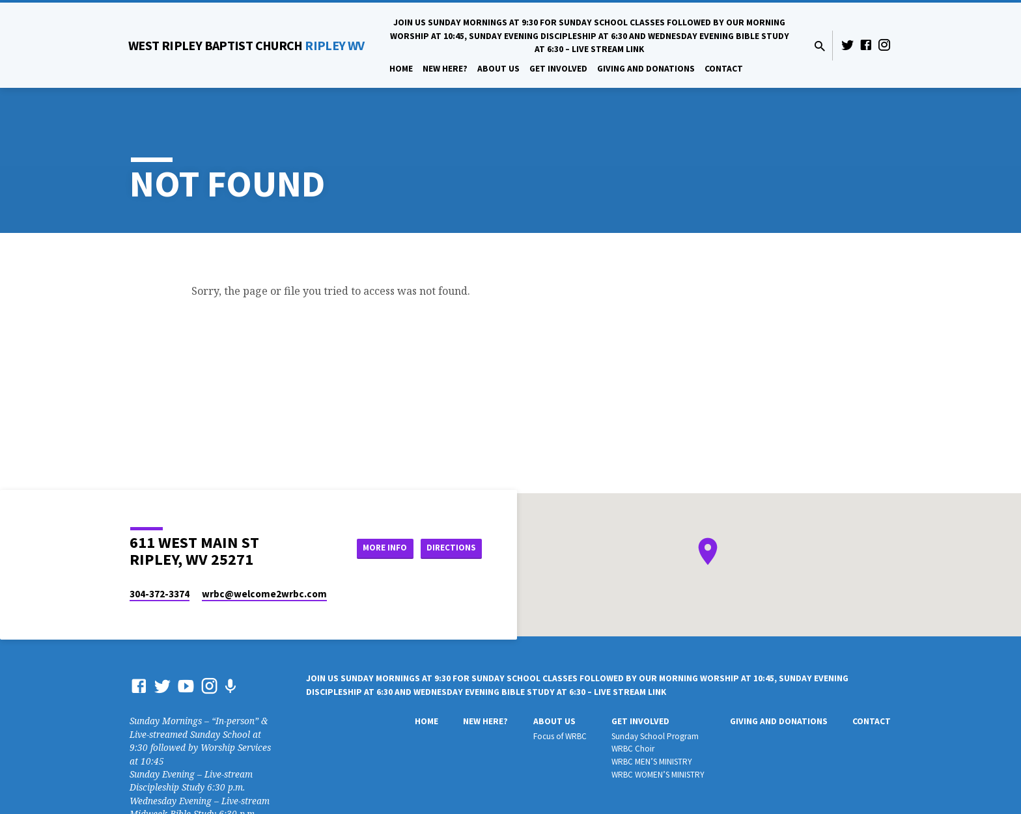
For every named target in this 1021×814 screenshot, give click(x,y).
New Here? (445, 68)
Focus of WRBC (560, 736)
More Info (376, 548)
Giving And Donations (646, 68)
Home (401, 68)
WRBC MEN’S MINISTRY (651, 761)
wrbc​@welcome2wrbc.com (264, 594)
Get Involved (558, 68)
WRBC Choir (632, 748)
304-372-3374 (159, 594)
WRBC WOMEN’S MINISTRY (658, 774)
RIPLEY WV (246, 45)
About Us (498, 68)
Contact (724, 68)
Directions (449, 548)
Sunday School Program (655, 736)
